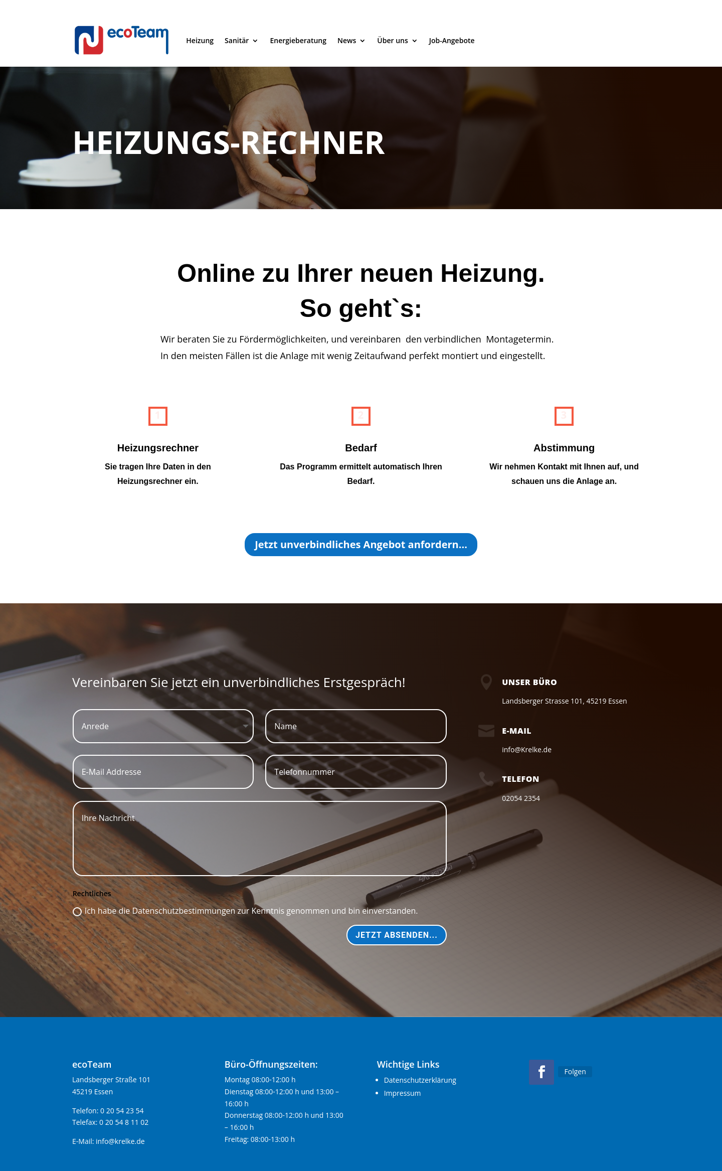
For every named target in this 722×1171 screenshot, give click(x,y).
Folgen (575, 1071)
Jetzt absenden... (396, 935)
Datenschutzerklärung (420, 1080)
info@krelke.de (120, 1141)
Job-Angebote (452, 40)
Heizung (200, 40)
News (346, 40)
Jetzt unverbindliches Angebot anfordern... (361, 544)
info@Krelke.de (527, 749)
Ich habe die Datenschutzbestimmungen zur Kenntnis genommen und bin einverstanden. (245, 910)
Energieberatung (298, 40)
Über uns (392, 40)
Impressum (402, 1093)
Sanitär (237, 40)
